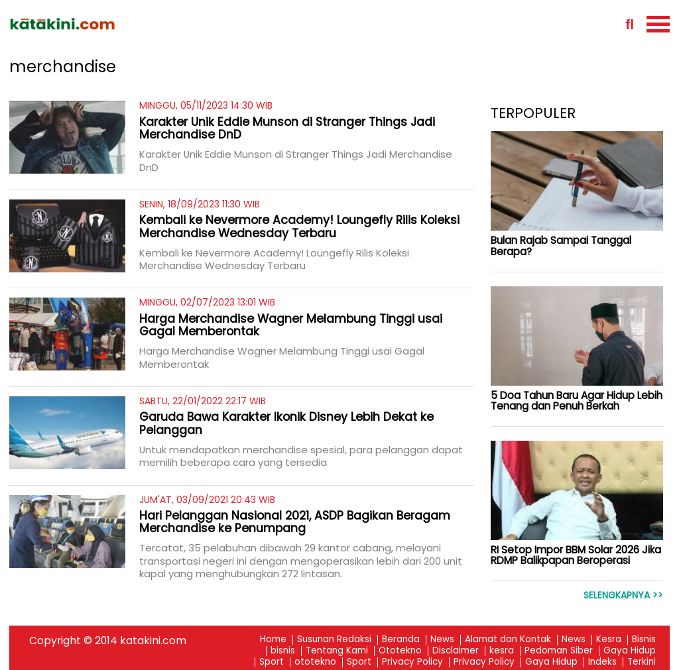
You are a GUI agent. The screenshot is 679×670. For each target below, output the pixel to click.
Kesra (608, 640)
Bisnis (644, 640)
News (442, 640)
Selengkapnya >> (623, 595)
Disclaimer (455, 651)
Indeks (602, 662)
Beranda (401, 640)
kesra (501, 651)
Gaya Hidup (629, 651)
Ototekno (400, 651)
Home (273, 640)
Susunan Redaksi (334, 640)
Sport (271, 662)
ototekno (315, 662)
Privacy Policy (412, 662)
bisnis (283, 651)
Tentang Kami (337, 651)
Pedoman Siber (559, 651)
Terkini (641, 662)
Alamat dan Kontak (508, 640)
